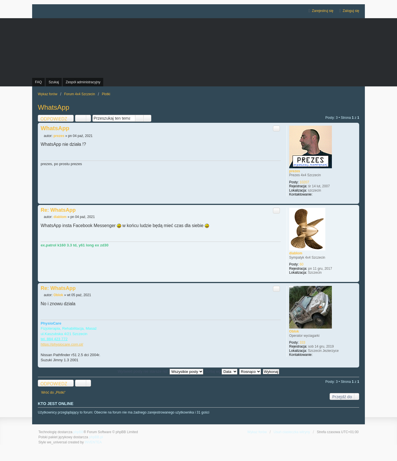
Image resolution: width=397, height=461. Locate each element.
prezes (294, 171)
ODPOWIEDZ (53, 119)
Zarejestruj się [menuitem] (322, 11)
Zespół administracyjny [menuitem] (83, 82)
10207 (304, 182)
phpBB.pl (96, 437)
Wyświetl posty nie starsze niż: (160, 371)
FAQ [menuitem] (38, 82)
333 (302, 342)
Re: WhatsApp (58, 210)
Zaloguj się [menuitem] (351, 11)
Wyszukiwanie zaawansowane (147, 118)
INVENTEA (93, 442)
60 (301, 264)
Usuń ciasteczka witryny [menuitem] (292, 432)
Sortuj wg (221, 371)
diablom (295, 253)
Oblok (294, 331)
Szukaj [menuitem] (54, 82)
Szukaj (139, 118)
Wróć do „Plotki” (53, 392)
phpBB (78, 432)
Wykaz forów (257, 432)
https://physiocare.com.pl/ (62, 344)
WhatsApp (53, 107)
